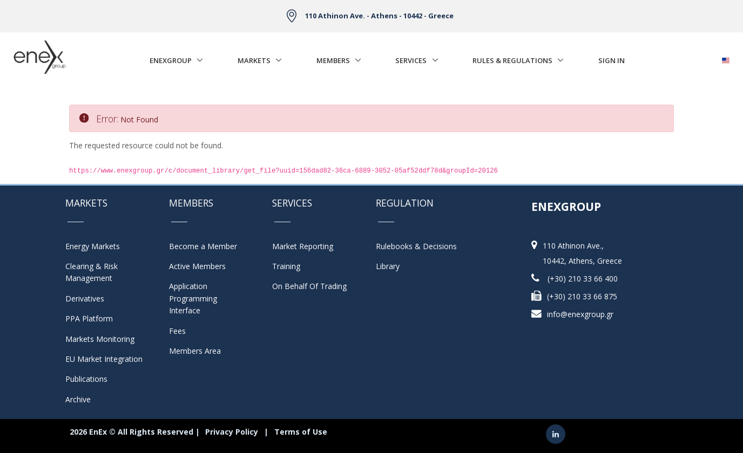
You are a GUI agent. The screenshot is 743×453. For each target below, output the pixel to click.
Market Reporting (302, 246)
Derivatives (84, 298)
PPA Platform (89, 318)
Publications (86, 379)
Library (388, 266)
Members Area (195, 351)
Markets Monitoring (99, 339)
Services (411, 60)
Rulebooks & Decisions (416, 246)
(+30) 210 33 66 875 (582, 296)
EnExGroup (171, 60)
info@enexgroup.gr (580, 314)
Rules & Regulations (512, 60)
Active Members (197, 266)
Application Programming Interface (198, 298)
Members (333, 60)
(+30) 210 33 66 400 (583, 278)
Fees (177, 331)
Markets (254, 60)
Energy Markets (92, 246)
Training (286, 266)
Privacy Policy (231, 432)
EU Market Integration (104, 359)
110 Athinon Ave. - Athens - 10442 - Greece (379, 15)
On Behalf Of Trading (309, 286)
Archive (78, 399)
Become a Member (203, 246)
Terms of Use (300, 432)
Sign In (611, 60)
